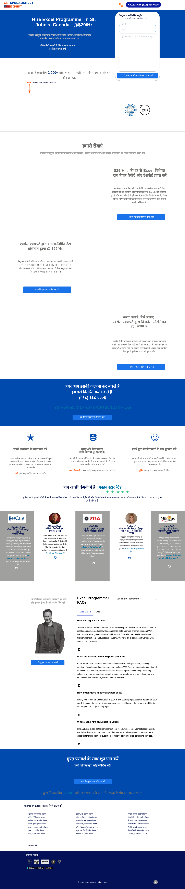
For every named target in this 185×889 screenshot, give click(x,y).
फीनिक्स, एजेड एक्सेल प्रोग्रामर (137, 821)
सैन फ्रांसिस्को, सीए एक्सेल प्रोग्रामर (139, 830)
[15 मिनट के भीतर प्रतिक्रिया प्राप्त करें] (137, 75)
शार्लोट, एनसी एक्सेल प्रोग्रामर (37, 824)
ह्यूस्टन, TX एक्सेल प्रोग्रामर (84, 814)
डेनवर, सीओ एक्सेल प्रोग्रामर (36, 834)
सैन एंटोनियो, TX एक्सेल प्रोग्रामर (138, 824)
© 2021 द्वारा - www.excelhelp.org (55, 206)
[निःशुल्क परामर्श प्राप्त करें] (47, 662)
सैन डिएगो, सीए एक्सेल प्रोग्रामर (138, 827)
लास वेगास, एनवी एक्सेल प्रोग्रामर (86, 824)
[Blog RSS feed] (155, 882)
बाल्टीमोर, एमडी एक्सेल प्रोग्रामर (37, 821)
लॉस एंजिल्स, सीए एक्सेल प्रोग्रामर (87, 827)
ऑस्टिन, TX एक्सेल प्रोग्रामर (37, 817)
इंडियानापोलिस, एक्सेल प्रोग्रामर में (86, 817)
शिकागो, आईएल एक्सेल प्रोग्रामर (38, 827)
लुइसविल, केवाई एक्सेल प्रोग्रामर (86, 830)
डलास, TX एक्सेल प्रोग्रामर (36, 830)
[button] (79, 649)
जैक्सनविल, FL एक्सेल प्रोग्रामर (86, 821)
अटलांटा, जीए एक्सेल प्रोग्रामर (37, 814)
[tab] (85, 611)
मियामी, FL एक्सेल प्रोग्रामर (84, 834)
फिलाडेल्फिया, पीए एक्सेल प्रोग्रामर (138, 817)
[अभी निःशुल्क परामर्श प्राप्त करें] (141, 217)
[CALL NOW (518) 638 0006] (143, 5)
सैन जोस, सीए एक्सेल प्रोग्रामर (137, 834)
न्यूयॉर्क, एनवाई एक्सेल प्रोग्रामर (137, 814)
